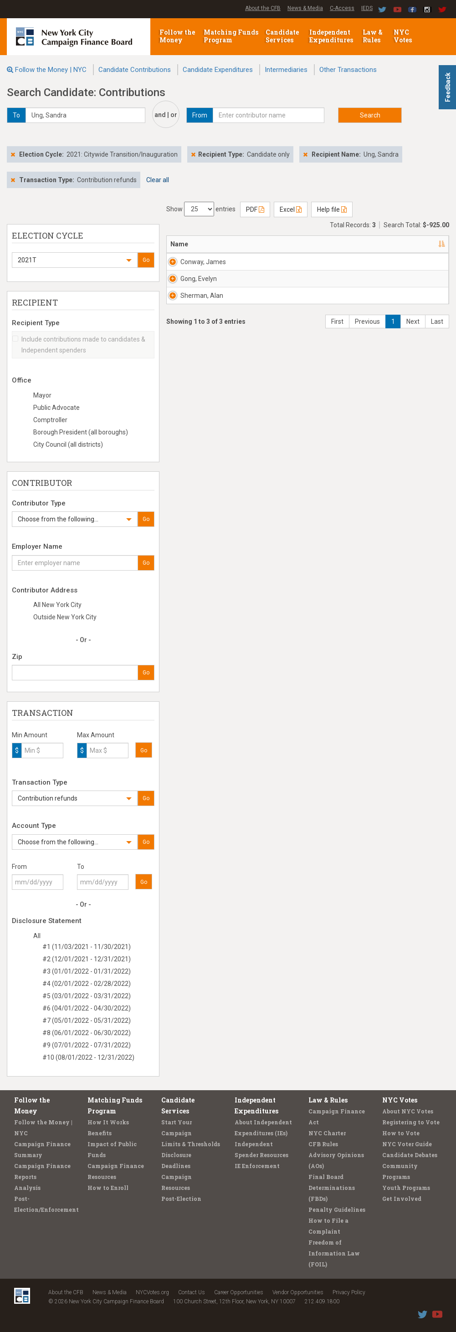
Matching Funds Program (231, 36)
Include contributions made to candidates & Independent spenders (78, 345)
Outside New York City (65, 617)
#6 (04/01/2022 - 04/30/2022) (86, 1008)
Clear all (157, 180)
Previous (367, 430)
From (19, 866)
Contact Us (191, 1292)
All (37, 935)
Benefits (99, 1133)
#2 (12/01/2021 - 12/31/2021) (86, 959)
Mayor (42, 395)
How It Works (108, 1122)
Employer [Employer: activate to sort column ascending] (336, 244)
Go (146, 260)
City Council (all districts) (68, 444)
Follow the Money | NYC (51, 70)
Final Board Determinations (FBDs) (331, 1187)
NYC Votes (403, 36)
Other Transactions (348, 70)
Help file (332, 209)
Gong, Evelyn (189, 319)
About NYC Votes (407, 1111)
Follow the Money (177, 36)
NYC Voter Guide (407, 1144)
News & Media (305, 8)
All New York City (57, 604)
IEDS (367, 8)
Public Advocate (56, 407)
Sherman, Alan (194, 373)
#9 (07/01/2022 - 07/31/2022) (86, 1045)
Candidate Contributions (134, 70)
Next (413, 430)
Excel (291, 209)
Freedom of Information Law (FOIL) (334, 1253)
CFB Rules (323, 1144)
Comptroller (50, 420)
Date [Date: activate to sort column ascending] (376, 244)
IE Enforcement (257, 1165)
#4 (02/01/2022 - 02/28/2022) (86, 983)
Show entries (201, 209)
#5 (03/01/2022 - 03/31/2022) (86, 996)
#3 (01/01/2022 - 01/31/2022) (86, 971)
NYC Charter (327, 1133)
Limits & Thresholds (190, 1144)
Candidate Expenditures (218, 70)
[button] (75, 260)
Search (370, 115)
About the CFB (263, 8)
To (80, 866)
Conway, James (192, 266)
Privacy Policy (349, 1292)
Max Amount (95, 735)
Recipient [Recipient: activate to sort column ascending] (283, 244)
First (337, 430)
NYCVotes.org (152, 1292)
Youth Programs (406, 1187)
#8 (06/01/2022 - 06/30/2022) (86, 1032)
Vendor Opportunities (297, 1292)
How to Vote (401, 1133)
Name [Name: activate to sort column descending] (179, 244)
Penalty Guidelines (336, 1209)
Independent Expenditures (331, 36)
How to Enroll (107, 1187)
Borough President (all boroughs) (80, 432)
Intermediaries (286, 70)
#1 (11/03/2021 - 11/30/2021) (86, 946)
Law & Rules (373, 36)
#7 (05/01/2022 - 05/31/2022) (86, 1020)
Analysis (27, 1187)
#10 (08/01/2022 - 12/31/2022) (88, 1057)
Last (437, 430)
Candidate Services (282, 36)
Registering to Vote (411, 1122)
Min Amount (29, 735)
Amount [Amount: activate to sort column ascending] (423, 244)
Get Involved (401, 1198)
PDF (255, 209)
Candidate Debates (409, 1154)
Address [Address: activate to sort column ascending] (231, 244)
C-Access (342, 8)
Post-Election (181, 1198)
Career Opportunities (238, 1292)
